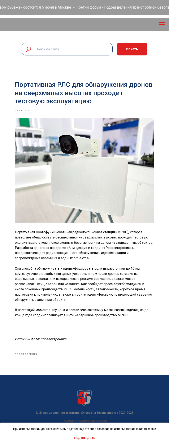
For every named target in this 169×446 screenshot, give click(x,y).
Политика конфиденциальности (84, 419)
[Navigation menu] (162, 24)
